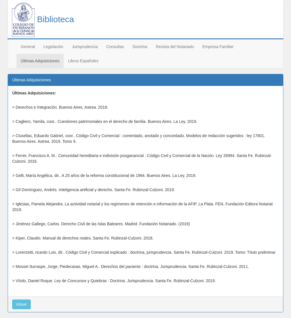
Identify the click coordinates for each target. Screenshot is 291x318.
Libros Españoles (83, 61)
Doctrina (139, 46)
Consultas (115, 46)
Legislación (53, 46)
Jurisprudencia (85, 46)
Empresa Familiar (218, 46)
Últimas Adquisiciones (40, 61)
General (28, 46)
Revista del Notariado (175, 46)
